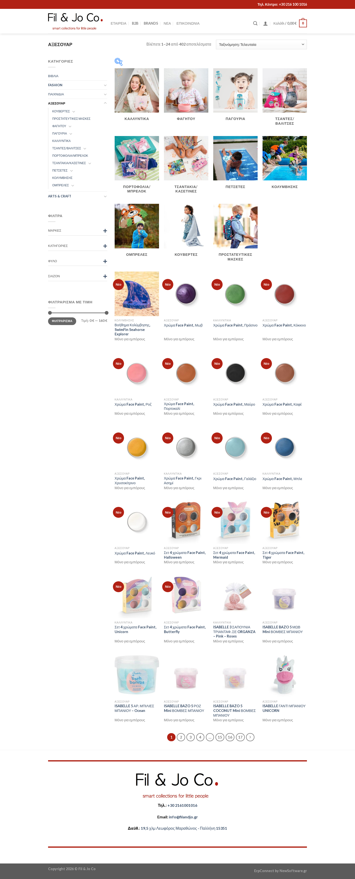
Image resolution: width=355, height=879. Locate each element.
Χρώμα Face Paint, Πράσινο (235, 325)
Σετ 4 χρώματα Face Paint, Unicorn (135, 629)
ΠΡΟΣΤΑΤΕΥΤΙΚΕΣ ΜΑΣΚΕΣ (71, 119)
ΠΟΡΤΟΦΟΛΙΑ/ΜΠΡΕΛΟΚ (70, 155)
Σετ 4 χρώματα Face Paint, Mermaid (234, 555)
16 (230, 737)
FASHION (55, 85)
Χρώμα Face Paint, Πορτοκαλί (179, 406)
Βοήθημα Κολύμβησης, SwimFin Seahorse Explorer (132, 329)
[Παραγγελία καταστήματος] (261, 44)
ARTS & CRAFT (59, 196)
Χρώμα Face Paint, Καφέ (282, 404)
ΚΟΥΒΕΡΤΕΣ (61, 111)
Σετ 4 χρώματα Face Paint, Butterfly (185, 629)
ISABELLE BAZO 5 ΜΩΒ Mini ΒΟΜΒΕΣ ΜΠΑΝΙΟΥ (283, 629)
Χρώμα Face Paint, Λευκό (135, 553)
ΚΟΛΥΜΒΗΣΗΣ (62, 178)
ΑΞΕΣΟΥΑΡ (56, 103)
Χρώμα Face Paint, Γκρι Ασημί (182, 480)
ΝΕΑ (167, 23)
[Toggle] (105, 85)
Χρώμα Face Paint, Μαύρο (234, 404)
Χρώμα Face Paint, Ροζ (133, 404)
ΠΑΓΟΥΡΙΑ (59, 133)
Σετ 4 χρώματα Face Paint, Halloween (185, 555)
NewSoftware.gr (293, 871)
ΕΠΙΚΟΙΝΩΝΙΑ (188, 23)
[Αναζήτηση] (255, 23)
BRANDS (151, 23)
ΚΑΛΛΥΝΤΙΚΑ (61, 141)
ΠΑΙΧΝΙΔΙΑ (56, 94)
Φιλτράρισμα (62, 321)
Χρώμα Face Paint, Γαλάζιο (234, 479)
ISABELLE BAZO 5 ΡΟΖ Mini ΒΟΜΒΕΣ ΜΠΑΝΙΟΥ (184, 708)
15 (220, 737)
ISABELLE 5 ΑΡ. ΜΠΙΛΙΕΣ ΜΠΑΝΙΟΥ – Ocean (134, 708)
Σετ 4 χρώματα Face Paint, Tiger (283, 555)
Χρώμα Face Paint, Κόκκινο (284, 325)
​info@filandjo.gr (183, 816)
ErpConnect (264, 871)
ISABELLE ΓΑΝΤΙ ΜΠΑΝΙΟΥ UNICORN (284, 708)
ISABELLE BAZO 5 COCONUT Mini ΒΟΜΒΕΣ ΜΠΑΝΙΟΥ (234, 710)
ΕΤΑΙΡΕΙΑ (118, 23)
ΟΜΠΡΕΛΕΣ (60, 185)
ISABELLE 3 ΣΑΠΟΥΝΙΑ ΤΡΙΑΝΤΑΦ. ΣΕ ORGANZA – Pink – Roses (234, 631)
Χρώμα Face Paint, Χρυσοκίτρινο (130, 480)
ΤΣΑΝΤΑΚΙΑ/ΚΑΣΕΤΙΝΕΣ (69, 163)
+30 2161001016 (182, 805)
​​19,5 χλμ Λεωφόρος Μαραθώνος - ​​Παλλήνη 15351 (184, 828)
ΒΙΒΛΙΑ (53, 76)
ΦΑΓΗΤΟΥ (59, 126)
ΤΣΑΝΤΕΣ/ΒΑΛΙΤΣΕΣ (66, 148)
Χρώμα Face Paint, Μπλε (282, 479)
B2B (135, 23)
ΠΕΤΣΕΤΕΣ (60, 170)
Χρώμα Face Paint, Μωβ (183, 325)
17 (240, 737)
